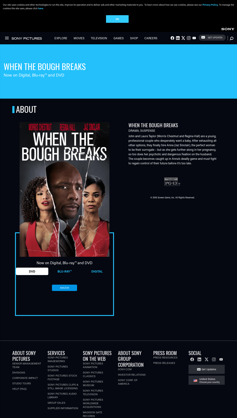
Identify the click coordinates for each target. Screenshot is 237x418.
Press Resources (165, 344)
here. (41, 8)
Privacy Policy (210, 4)
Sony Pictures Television (93, 379)
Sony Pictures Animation (93, 352)
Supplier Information (63, 395)
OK (117, 18)
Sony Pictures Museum (93, 370)
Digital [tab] (97, 258)
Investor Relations (132, 361)
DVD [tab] (32, 258)
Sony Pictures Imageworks (58, 346)
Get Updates (209, 356)
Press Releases (164, 349)
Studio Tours (21, 370)
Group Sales (56, 389)
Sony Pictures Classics (93, 361)
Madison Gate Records (92, 400)
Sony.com (125, 356)
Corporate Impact (25, 364)
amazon (64, 274)
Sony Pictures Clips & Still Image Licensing (63, 373)
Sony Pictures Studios (58, 355)
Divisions (18, 359)
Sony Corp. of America (127, 368)
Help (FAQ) (19, 375)
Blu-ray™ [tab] (65, 258)
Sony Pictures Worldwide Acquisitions (93, 390)
